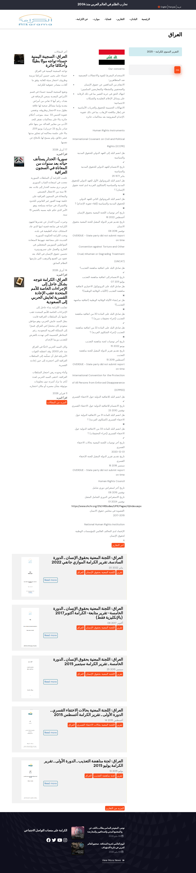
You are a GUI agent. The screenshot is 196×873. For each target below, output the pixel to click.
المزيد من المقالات (56, 402)
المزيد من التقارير (115, 808)
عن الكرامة (78, 19)
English (164, 7)
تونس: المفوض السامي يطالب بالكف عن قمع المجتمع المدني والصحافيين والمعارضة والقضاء (105, 831)
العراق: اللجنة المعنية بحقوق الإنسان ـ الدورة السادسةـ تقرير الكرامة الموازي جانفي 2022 (87, 560)
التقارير (118, 19)
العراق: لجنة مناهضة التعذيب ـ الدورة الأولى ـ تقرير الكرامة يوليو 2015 (83, 763)
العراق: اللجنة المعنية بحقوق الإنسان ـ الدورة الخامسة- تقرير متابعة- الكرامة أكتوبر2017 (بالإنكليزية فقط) (88, 613)
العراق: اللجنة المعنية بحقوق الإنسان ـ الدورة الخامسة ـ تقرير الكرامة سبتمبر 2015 (88, 661)
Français (172, 7)
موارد (93, 19)
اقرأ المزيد (61, 154)
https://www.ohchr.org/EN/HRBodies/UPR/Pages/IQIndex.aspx (106, 506)
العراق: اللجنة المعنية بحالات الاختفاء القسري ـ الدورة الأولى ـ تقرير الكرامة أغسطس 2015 (86, 712)
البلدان (132, 19)
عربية (179, 7)
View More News (111, 860)
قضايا (105, 19)
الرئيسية (145, 19)
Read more (50, 580)
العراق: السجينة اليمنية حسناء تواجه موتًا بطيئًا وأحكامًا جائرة (49, 61)
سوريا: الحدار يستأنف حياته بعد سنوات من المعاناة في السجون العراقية (50, 165)
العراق (80, 572)
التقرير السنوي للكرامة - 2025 (163, 51)
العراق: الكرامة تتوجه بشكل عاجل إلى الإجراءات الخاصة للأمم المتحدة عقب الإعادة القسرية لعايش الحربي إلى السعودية (49, 290)
